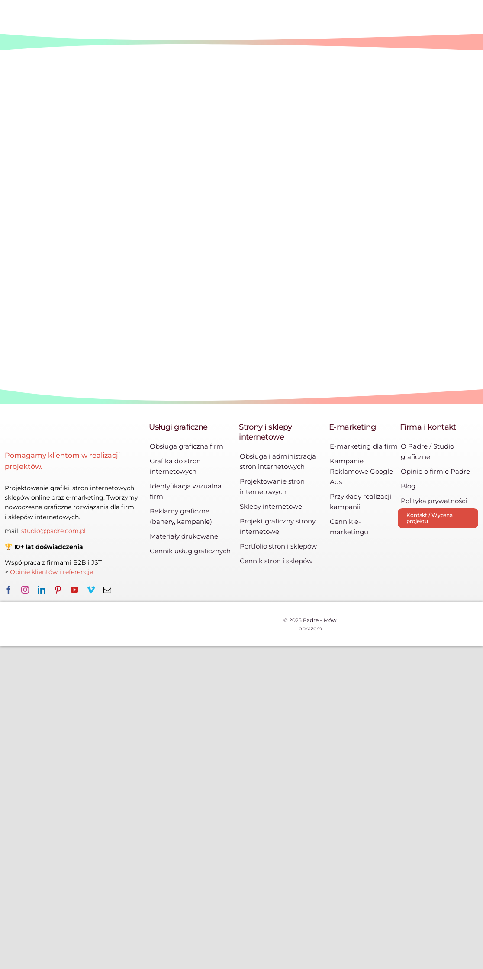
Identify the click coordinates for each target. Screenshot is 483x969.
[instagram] (25, 590)
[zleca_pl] (450, 548)
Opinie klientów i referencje (52, 572)
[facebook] (9, 590)
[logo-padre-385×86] (73, 432)
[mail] (107, 590)
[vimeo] (91, 590)
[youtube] (74, 590)
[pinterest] (58, 590)
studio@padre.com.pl (53, 531)
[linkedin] (41, 590)
